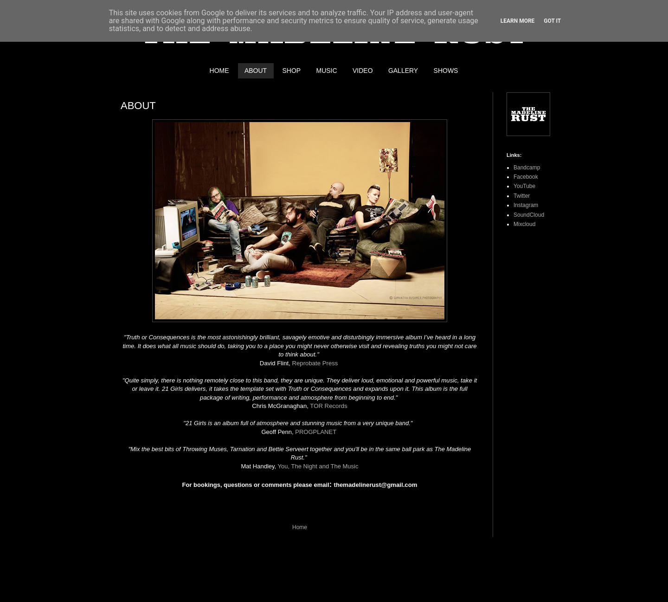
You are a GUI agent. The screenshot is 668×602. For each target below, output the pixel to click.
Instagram (526, 205)
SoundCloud (529, 215)
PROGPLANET (315, 431)
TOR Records (328, 405)
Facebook (526, 177)
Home (299, 527)
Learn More (518, 21)
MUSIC (326, 70)
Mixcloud (524, 224)
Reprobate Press (315, 363)
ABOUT (255, 70)
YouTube (524, 186)
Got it (552, 21)
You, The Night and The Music (318, 466)
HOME (219, 70)
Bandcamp (527, 167)
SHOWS (446, 70)
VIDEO (363, 70)
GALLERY (403, 70)
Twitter (522, 196)
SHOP (291, 70)
